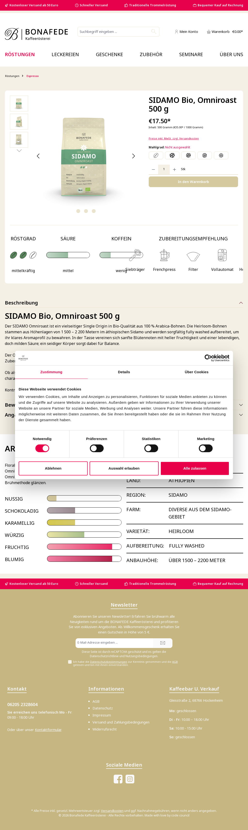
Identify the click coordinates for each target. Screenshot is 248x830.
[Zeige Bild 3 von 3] (94, 211)
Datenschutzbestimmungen (108, 661)
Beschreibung (21, 302)
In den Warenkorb (193, 181)
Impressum (102, 715)
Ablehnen (53, 468)
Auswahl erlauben (124, 468)
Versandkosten (112, 811)
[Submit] (162, 643)
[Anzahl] (164, 169)
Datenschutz (103, 708)
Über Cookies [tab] (197, 372)
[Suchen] (153, 32)
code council (180, 815)
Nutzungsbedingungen (141, 656)
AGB (175, 661)
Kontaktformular (48, 729)
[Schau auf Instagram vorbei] (129, 779)
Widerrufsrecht (105, 729)
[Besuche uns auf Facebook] (118, 779)
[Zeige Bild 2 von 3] (86, 211)
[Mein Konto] (186, 32)
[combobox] (113, 32)
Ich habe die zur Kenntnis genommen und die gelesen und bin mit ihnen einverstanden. (125, 663)
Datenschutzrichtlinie (104, 656)
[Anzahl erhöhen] (174, 169)
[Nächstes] (133, 156)
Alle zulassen (194, 468)
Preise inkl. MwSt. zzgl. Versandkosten (174, 138)
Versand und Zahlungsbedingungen (121, 722)
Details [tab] (124, 372)
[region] (74, 156)
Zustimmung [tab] (51, 372)
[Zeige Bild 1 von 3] (78, 211)
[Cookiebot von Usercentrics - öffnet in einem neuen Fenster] (208, 358)
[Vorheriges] (38, 156)
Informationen (106, 688)
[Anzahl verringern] (153, 169)
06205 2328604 (22, 704)
